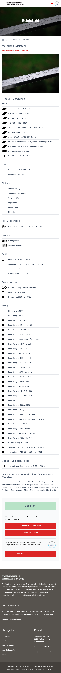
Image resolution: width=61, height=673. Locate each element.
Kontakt (5, 654)
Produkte (13, 40)
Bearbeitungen (8, 645)
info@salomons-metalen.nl (45, 652)
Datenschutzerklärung (27, 669)
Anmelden (51, 669)
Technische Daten (30, 533)
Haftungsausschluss (13, 669)
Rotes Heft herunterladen (30, 526)
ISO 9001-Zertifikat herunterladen (30, 554)
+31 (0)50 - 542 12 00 (43, 646)
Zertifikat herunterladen (11, 620)
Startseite (6, 636)
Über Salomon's (8, 650)
